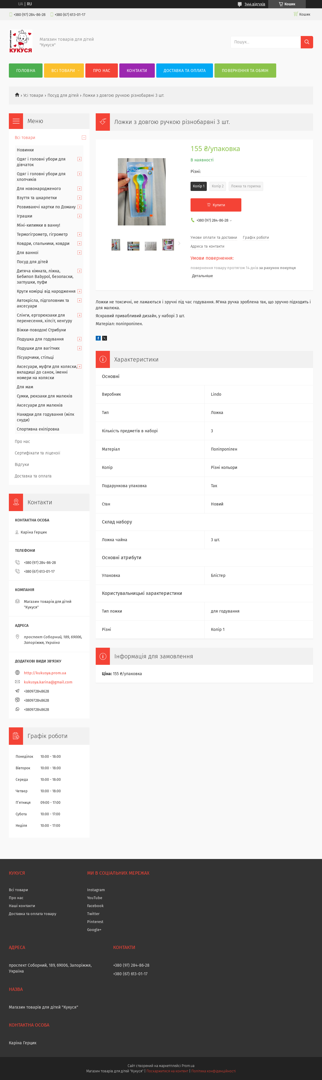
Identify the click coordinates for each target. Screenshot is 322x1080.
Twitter (93, 914)
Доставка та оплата (185, 70)
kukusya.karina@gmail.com (48, 682)
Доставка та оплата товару (32, 914)
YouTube (94, 898)
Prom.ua (188, 1066)
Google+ (94, 929)
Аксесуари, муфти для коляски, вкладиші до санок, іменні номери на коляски (47, 372)
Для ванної (27, 252)
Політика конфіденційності (213, 1071)
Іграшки (24, 216)
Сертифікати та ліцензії (37, 453)
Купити (219, 205)
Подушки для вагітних (38, 348)
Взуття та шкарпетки (37, 197)
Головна (25, 70)
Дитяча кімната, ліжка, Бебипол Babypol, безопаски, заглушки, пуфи (45, 277)
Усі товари (33, 95)
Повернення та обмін (245, 70)
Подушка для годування (40, 339)
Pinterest (95, 921)
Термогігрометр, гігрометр (42, 234)
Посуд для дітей (63, 95)
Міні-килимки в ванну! (38, 225)
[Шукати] (307, 42)
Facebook (95, 906)
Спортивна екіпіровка (38, 429)
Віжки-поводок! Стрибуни (41, 330)
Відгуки (22, 464)
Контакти (137, 70)
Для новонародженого (39, 188)
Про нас (101, 70)
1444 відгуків (255, 4)
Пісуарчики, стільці (35, 357)
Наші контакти (22, 906)
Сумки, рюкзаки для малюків (44, 396)
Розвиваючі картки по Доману (46, 207)
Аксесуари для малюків (40, 405)
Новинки (25, 150)
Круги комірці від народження (46, 291)
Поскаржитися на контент (167, 1071)
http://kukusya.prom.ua (45, 673)
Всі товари (63, 70)
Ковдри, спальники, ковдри (43, 243)
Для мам (25, 387)
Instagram (96, 890)
